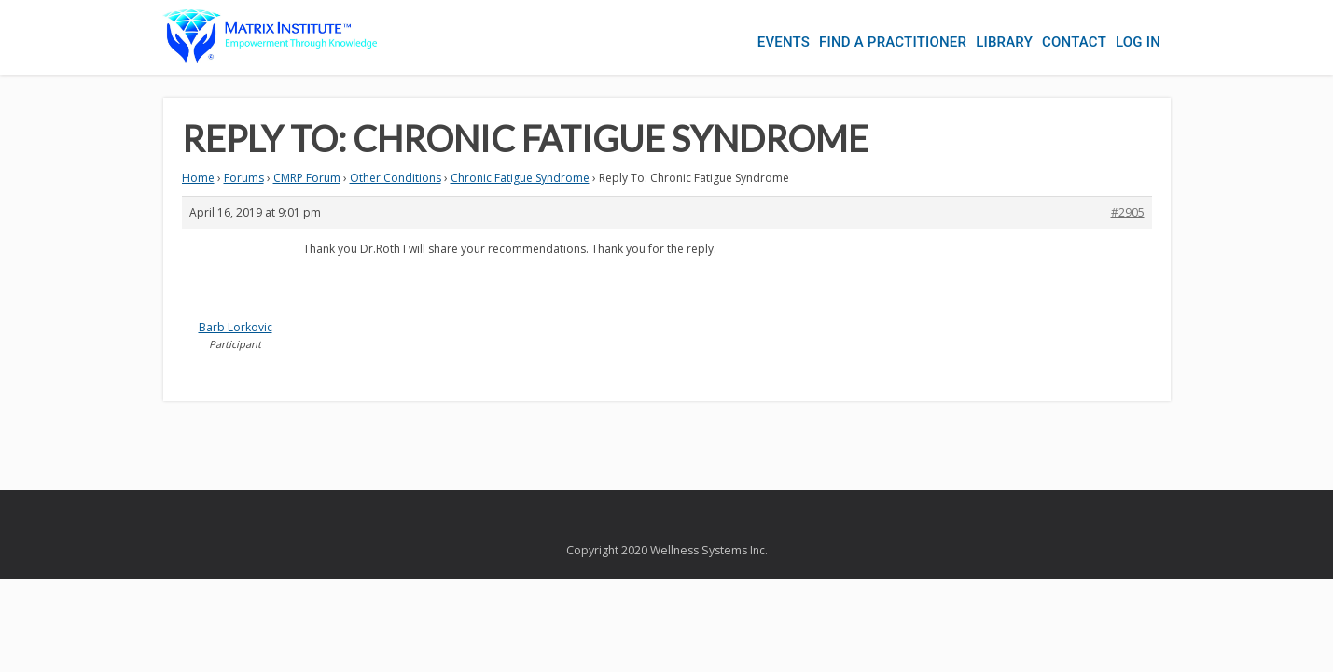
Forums (244, 178)
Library (985, 37)
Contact (1065, 37)
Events (746, 37)
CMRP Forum (306, 178)
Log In (1138, 37)
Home (198, 178)
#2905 (1128, 212)
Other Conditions (395, 178)
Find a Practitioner (864, 37)
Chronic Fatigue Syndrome (520, 178)
